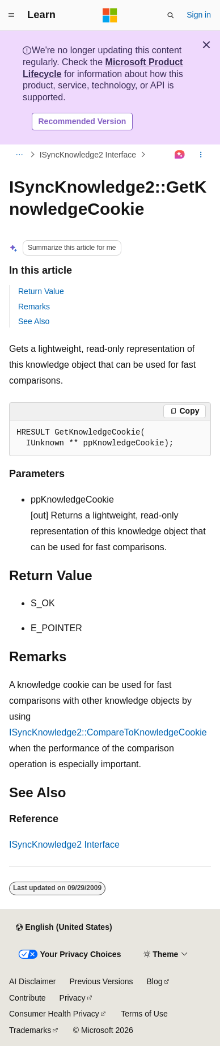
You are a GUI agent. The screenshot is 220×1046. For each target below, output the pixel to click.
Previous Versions (101, 981)
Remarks (34, 306)
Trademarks (30, 1030)
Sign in (199, 14)
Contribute (27, 997)
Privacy (73, 997)
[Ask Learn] (180, 155)
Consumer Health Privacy (54, 1013)
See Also (33, 321)
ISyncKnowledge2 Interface (88, 154)
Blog (155, 981)
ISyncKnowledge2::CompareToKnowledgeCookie (108, 732)
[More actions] (201, 155)
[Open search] (170, 15)
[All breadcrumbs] (19, 155)
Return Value (41, 291)
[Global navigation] (11, 15)
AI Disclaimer (32, 981)
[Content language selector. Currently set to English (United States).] (64, 928)
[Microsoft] (110, 15)
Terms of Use (144, 1013)
